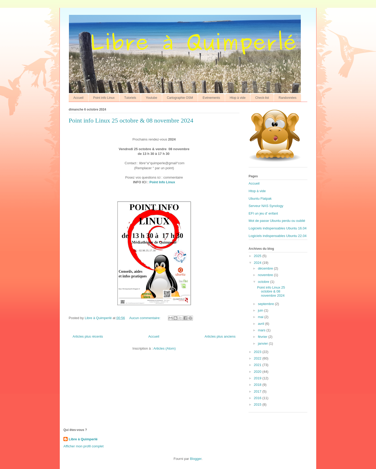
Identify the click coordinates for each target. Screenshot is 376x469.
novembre (266, 275)
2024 (258, 263)
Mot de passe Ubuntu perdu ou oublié (277, 221)
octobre (264, 282)
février (263, 337)
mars (262, 330)
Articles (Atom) (164, 348)
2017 (258, 391)
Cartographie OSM (180, 98)
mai (261, 317)
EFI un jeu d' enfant (263, 213)
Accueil (78, 98)
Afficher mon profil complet (83, 446)
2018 (258, 385)
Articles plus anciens (220, 336)
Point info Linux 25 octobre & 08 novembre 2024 (131, 120)
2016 (258, 398)
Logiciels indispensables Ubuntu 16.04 (278, 228)
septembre (266, 304)
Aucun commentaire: (145, 318)
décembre (266, 268)
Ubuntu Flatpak (260, 198)
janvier (263, 343)
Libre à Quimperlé (83, 439)
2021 (258, 365)
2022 (258, 358)
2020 (258, 372)
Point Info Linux (162, 182)
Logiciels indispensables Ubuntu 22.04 (278, 236)
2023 (258, 352)
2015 (258, 404)
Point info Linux (104, 98)
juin (261, 310)
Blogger (196, 459)
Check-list (262, 98)
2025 (258, 256)
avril (261, 324)
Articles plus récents (88, 336)
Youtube (151, 98)
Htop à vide (238, 98)
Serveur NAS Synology (266, 206)
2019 (258, 378)
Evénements (211, 98)
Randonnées (287, 98)
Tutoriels (130, 98)
